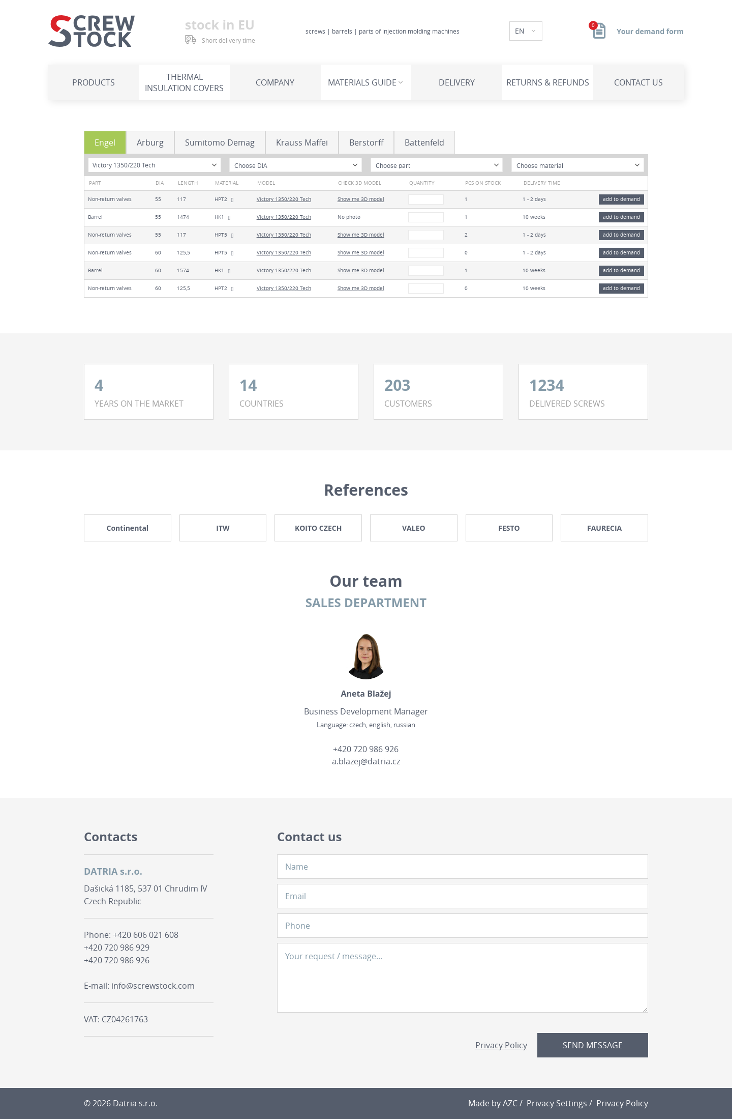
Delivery (457, 82)
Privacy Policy (501, 1045)
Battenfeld (424, 142)
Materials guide (362, 82)
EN (521, 31)
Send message (593, 1045)
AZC (510, 1103)
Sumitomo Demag (220, 142)
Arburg (150, 142)
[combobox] (154, 165)
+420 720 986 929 (116, 947)
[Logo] (91, 31)
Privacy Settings (557, 1103)
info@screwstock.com (153, 985)
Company (275, 82)
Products (93, 82)
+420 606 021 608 (145, 934)
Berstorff (366, 142)
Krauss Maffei (302, 142)
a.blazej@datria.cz (366, 761)
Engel (105, 142)
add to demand (621, 199)
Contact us (638, 82)
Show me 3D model (361, 199)
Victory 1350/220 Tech (284, 199)
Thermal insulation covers (184, 82)
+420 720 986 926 (366, 749)
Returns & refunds (547, 82)
